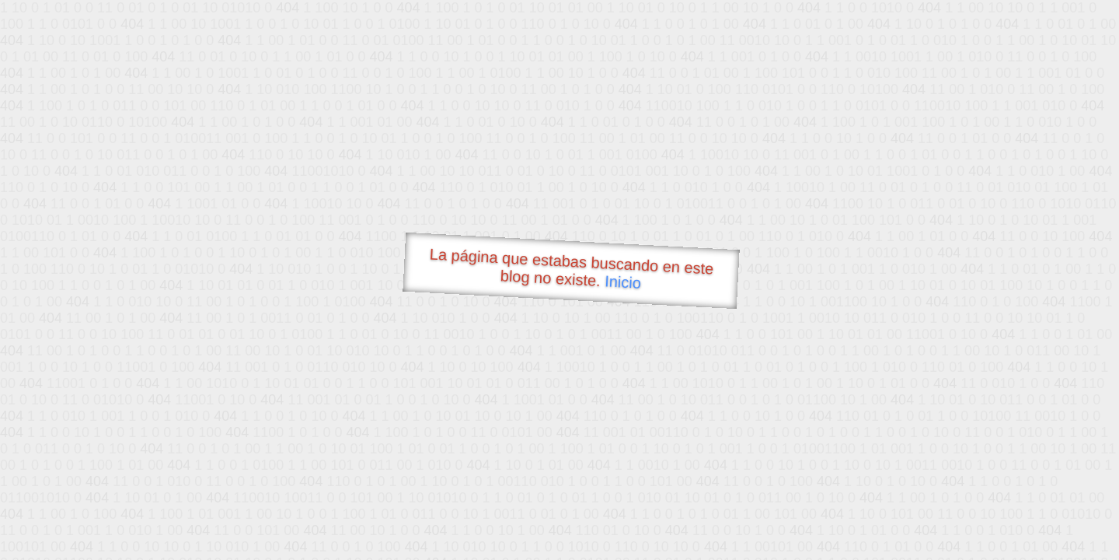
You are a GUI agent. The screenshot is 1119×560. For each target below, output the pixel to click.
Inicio (623, 281)
